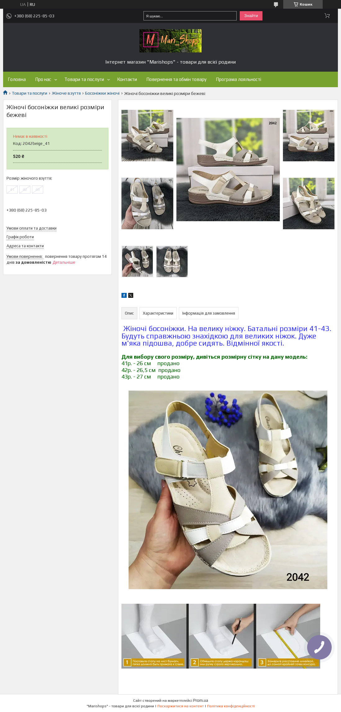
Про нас (43, 79)
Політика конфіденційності (231, 706)
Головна (17, 79)
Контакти (127, 79)
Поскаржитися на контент (180, 706)
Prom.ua (200, 700)
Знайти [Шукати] (251, 15)
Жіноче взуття (66, 93)
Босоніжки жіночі (102, 93)
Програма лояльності (238, 79)
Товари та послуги (84, 79)
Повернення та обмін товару (176, 79)
